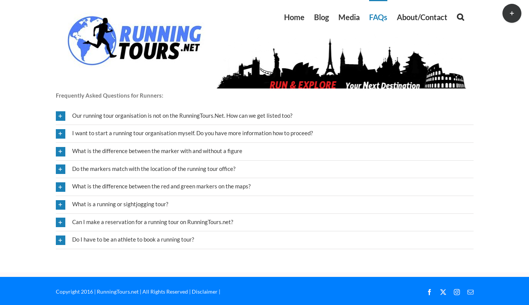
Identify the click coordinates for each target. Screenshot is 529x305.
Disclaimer (205, 291)
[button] (460, 16)
